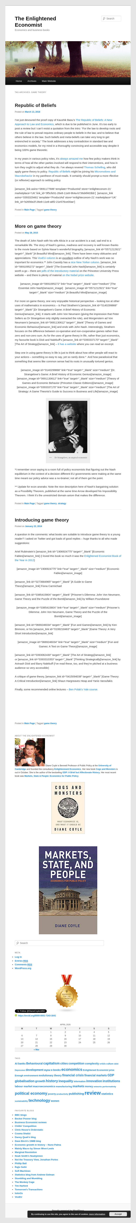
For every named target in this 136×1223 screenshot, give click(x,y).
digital (47, 1070)
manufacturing (64, 1086)
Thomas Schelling (94, 167)
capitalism (51, 1063)
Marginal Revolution (26, 1152)
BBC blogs (21, 1115)
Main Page (29, 210)
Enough (19, 1075)
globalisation (25, 1081)
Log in (18, 957)
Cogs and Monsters (105, 769)
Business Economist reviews (31, 1122)
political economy (31, 1093)
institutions (111, 1081)
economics (71, 1069)
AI (16, 1063)
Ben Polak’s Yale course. (83, 689)
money (89, 1086)
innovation (94, 1081)
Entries (21, 960)
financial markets (95, 1075)
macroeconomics (44, 1086)
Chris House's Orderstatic (29, 1129)
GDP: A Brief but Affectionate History (81, 772)
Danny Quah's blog (25, 1137)
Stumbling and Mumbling (28, 1178)
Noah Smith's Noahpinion (29, 1156)
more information (97, 1214)
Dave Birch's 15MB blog (28, 1141)
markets (78, 1086)
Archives (31, 81)
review (92, 1093)
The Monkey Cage (25, 1182)
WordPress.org (23, 968)
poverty (52, 1094)
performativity (109, 1087)
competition (76, 1063)
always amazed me (71, 158)
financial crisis (73, 1075)
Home (19, 81)
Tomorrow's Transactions (29, 1189)
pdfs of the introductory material (60, 270)
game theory (50, 210)
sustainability (21, 1101)
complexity (92, 1063)
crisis (103, 1063)
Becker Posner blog (25, 1118)
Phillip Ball (21, 1163)
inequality (66, 1081)
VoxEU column (46, 257)
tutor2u (19, 1193)
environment (31, 1075)
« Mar (36, 1049)
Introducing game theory (42, 520)
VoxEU (18, 1197)
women (55, 1100)
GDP (110, 1075)
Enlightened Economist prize (98, 1070)
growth (40, 1081)
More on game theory (38, 226)
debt (116, 1064)
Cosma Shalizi (22, 1133)
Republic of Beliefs (35, 105)
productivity (62, 1094)
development (34, 1069)
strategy (62, 503)
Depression (20, 1070)
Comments (23, 964)
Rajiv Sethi (21, 1167)
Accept (118, 1214)
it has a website (67, 344)
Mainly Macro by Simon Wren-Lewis (34, 1148)
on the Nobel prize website (78, 275)
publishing (76, 1093)
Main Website (49, 81)
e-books (56, 1070)
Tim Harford (21, 1185)
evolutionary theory (50, 1075)
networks (98, 1087)
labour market (23, 1086)
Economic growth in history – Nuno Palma (38, 1144)
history (52, 1081)
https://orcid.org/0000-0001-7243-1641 (35, 1015)
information (80, 1081)
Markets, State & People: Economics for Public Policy (51, 776)
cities (64, 1063)
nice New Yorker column (85, 262)
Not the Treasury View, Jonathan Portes (36, 1159)
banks (22, 1063)
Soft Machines (22, 1171)
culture (110, 1064)
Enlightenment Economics (67, 769)
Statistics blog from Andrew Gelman (34, 1174)
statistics (107, 1093)
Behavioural (34, 1063)
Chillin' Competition (25, 1126)
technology (39, 1100)
